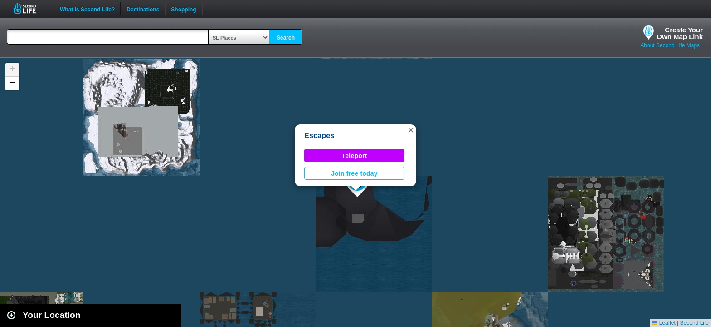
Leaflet (663, 323)
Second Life (30, 8)
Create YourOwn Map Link (680, 33)
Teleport (354, 155)
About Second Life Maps (670, 45)
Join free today (354, 173)
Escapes (319, 135)
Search (286, 38)
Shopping (183, 8)
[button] (410, 129)
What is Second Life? (87, 8)
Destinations (143, 8)
